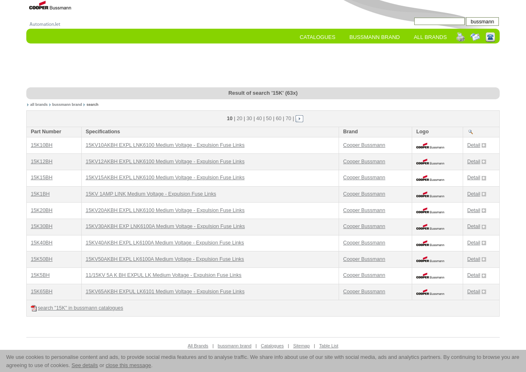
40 (259, 118)
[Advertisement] (263, 66)
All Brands (430, 37)
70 (288, 118)
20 (239, 118)
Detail (476, 145)
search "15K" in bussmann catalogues (77, 308)
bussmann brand (67, 105)
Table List (328, 345)
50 (269, 118)
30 (249, 118)
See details (85, 365)
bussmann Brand (374, 37)
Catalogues (317, 37)
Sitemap (301, 345)
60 (278, 118)
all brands (39, 105)
